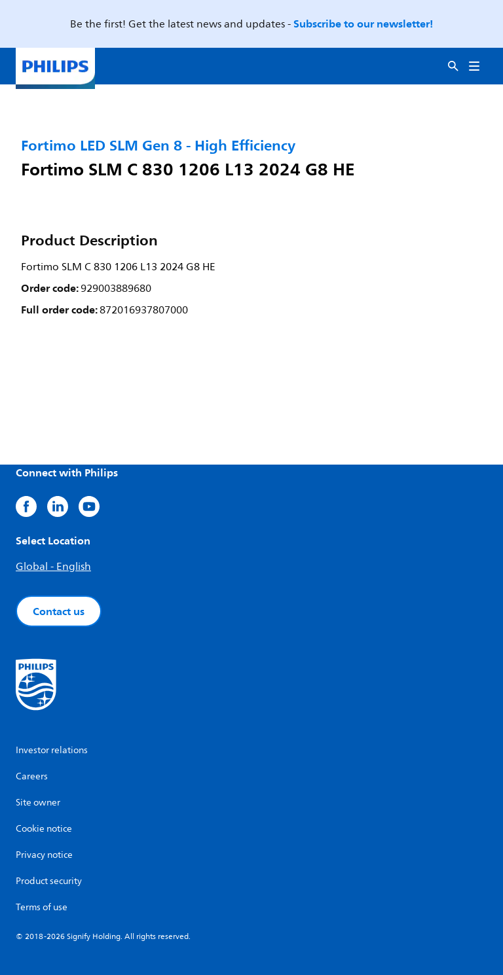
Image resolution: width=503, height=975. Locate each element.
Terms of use (41, 907)
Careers (32, 776)
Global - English (53, 566)
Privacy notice (44, 854)
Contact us (58, 611)
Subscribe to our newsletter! (363, 23)
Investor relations (52, 750)
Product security (49, 881)
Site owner (38, 802)
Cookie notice (44, 828)
